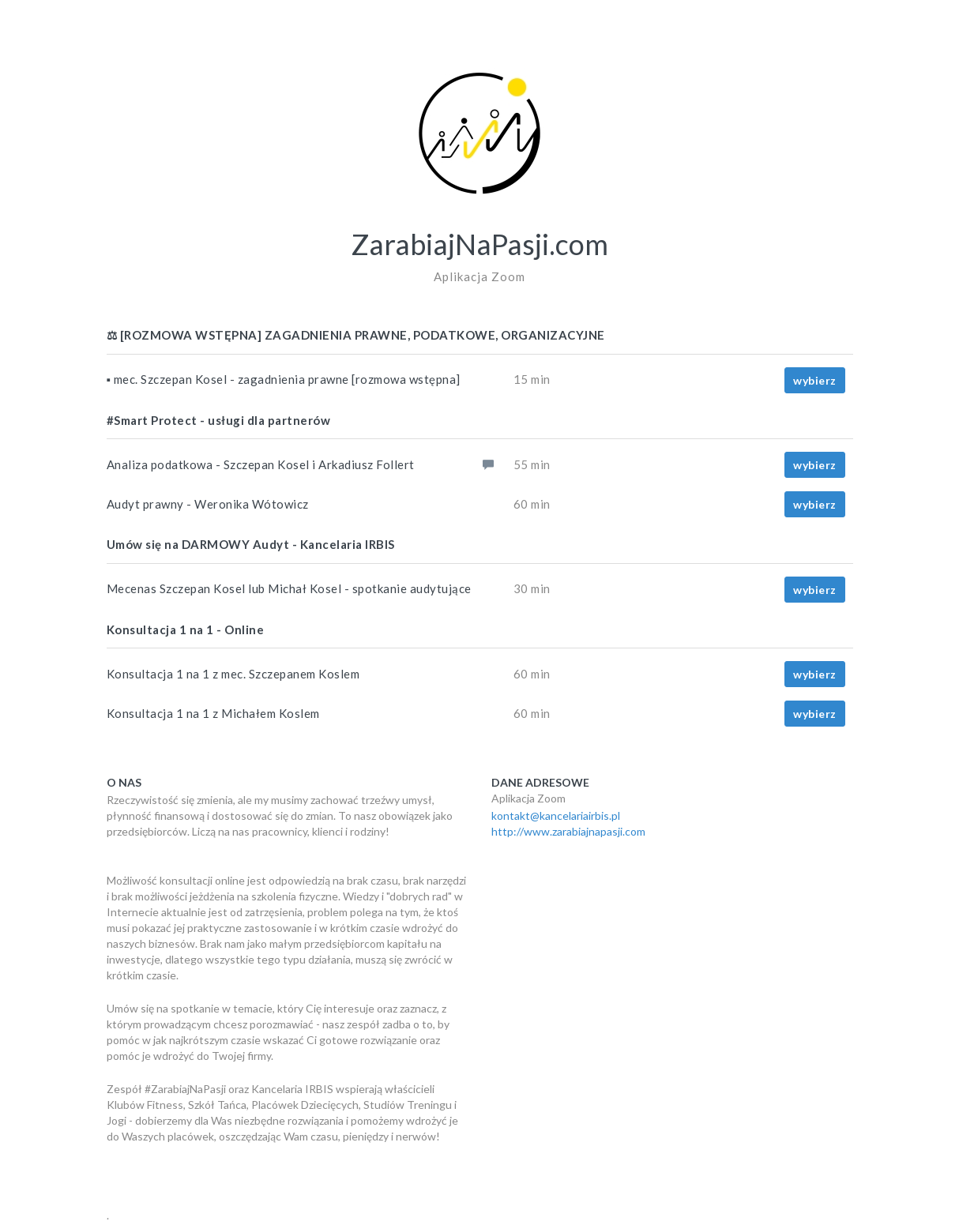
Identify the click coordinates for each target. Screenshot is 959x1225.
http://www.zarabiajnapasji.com (568, 831)
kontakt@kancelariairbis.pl (555, 815)
